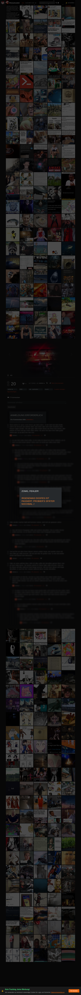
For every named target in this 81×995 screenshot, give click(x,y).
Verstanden (74, 991)
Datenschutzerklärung (57, 992)
